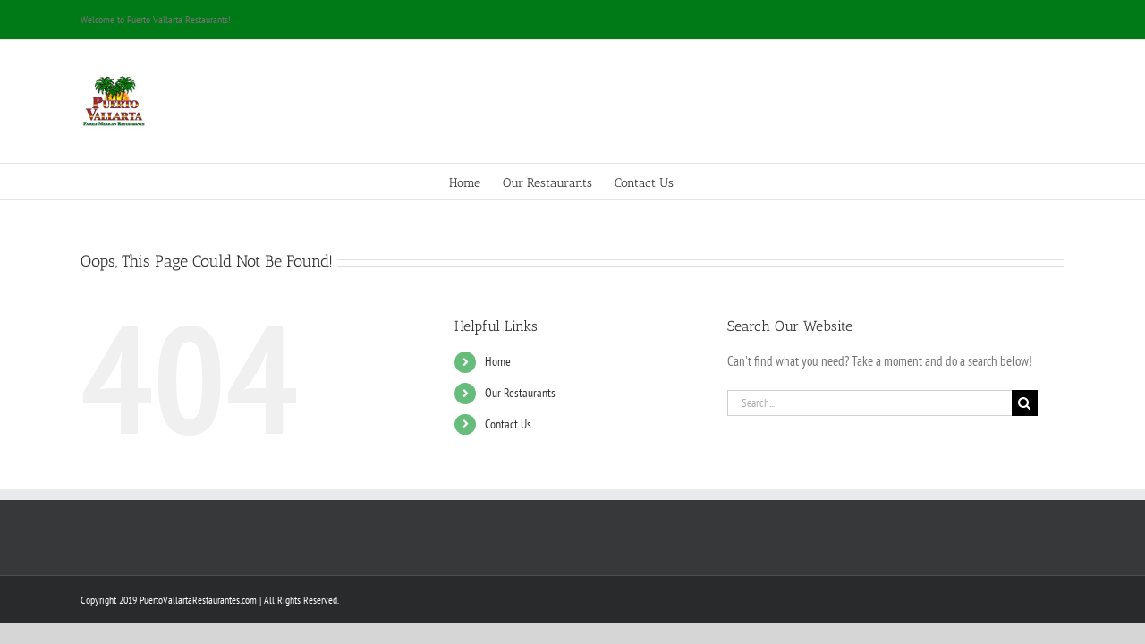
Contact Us (508, 424)
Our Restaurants (520, 393)
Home (498, 361)
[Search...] (869, 403)
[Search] (1025, 403)
